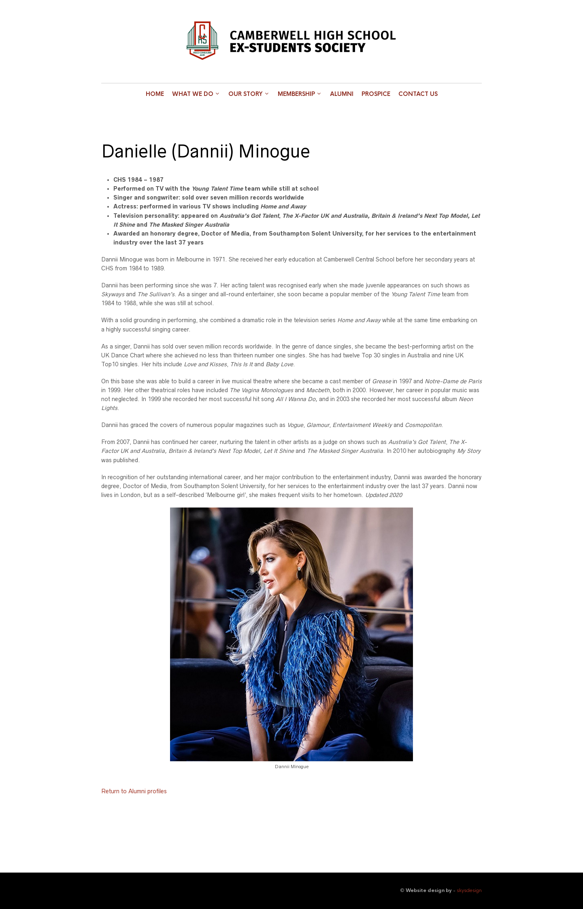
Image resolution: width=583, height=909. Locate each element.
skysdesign (469, 890)
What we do (192, 94)
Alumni (341, 94)
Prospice (376, 94)
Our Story (245, 94)
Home (155, 94)
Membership (296, 94)
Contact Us (418, 94)
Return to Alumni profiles (134, 791)
